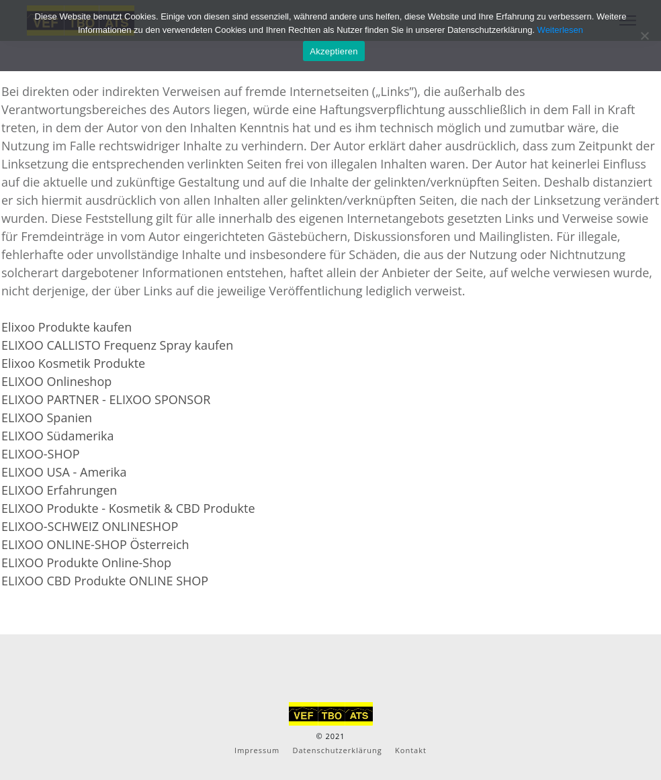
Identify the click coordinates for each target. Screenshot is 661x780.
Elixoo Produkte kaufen (66, 327)
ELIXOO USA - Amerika (64, 472)
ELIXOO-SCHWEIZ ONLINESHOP (89, 526)
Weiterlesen (560, 30)
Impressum (256, 750)
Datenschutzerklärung (337, 750)
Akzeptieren (333, 51)
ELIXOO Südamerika (57, 436)
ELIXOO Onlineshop (56, 381)
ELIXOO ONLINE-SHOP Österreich (95, 544)
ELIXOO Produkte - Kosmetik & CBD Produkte (128, 508)
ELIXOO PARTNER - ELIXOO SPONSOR (105, 399)
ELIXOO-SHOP (40, 454)
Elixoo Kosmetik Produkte (73, 363)
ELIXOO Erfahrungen (59, 490)
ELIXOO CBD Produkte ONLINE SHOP (104, 581)
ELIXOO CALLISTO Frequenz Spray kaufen (117, 345)
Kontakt (411, 750)
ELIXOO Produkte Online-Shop (86, 562)
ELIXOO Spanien (46, 417)
